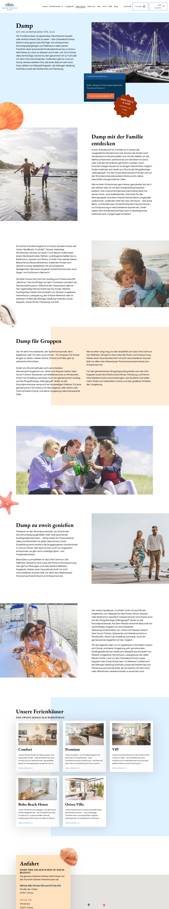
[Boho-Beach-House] (37, 801)
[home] (10, 6)
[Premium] (84, 746)
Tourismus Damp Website (100, 96)
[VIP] (131, 746)
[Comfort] (37, 746)
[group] (44, 6)
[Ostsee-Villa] (84, 801)
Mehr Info (123, 113)
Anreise (140, 6)
